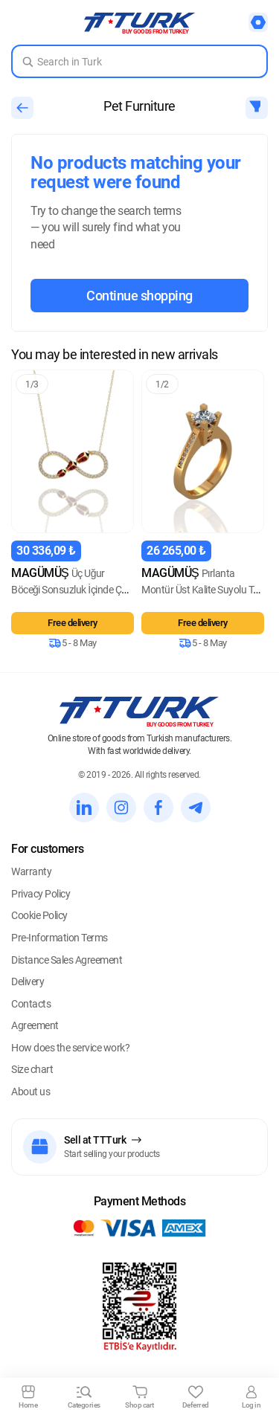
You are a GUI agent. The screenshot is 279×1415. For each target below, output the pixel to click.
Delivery (27, 981)
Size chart (32, 1069)
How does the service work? (70, 1048)
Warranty (31, 871)
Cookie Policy (39, 915)
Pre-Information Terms (59, 938)
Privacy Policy (40, 894)
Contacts (31, 1004)
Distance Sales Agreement (66, 960)
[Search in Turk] (139, 61)
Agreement (35, 1025)
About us (30, 1091)
